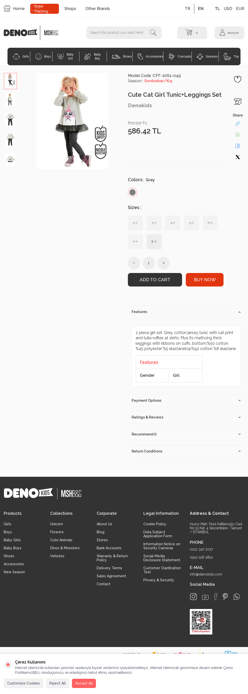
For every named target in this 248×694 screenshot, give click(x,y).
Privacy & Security (158, 580)
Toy (231, 56)
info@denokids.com (206, 574)
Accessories (150, 57)
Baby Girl (65, 56)
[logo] (23, 32)
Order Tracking (41, 8)
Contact (103, 584)
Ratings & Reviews (186, 417)
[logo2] (51, 32)
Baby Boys (12, 548)
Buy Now (205, 279)
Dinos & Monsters (65, 548)
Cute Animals (61, 540)
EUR (240, 8)
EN (201, 8)
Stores (102, 540)
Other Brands (97, 8)
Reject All (57, 683)
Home (14, 9)
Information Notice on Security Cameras (161, 546)
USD (228, 8)
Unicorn (56, 524)
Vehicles (57, 556)
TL (217, 8)
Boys (43, 57)
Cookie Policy (154, 524)
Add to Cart (155, 279)
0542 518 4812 (201, 557)
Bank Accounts (109, 548)
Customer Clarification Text (162, 570)
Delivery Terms (109, 568)
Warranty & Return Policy (112, 558)
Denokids (140, 105)
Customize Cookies (23, 683)
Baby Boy (92, 56)
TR (187, 8)
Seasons (207, 56)
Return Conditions (186, 451)
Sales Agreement (111, 576)
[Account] (229, 32)
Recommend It (186, 434)
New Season (14, 572)
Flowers (57, 532)
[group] (72, 121)
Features (186, 312)
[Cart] (192, 32)
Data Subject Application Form (157, 534)
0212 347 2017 (201, 549)
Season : (150, 80)
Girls (20, 56)
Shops (70, 8)
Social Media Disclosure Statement (161, 558)
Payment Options (186, 400)
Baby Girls (12, 540)
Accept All (84, 683)
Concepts (179, 56)
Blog (100, 532)
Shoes (122, 56)
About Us (104, 524)
